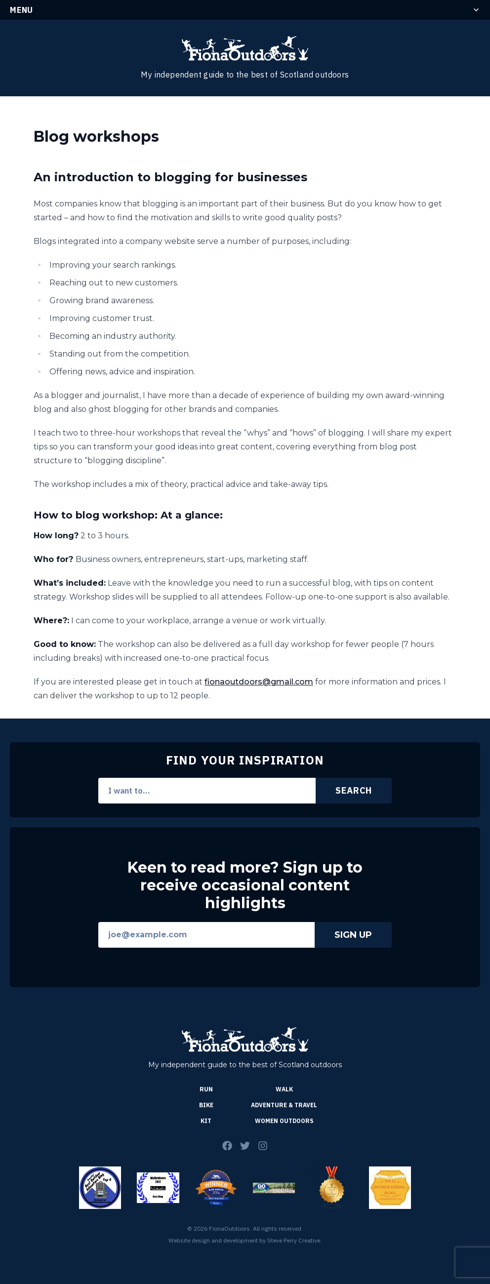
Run (206, 1089)
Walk (284, 1089)
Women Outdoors (284, 1120)
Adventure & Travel (284, 1105)
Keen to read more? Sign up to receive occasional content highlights (245, 885)
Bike (206, 1105)
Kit (206, 1120)
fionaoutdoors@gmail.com (258, 681)
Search (353, 790)
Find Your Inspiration (245, 760)
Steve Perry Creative (293, 1240)
